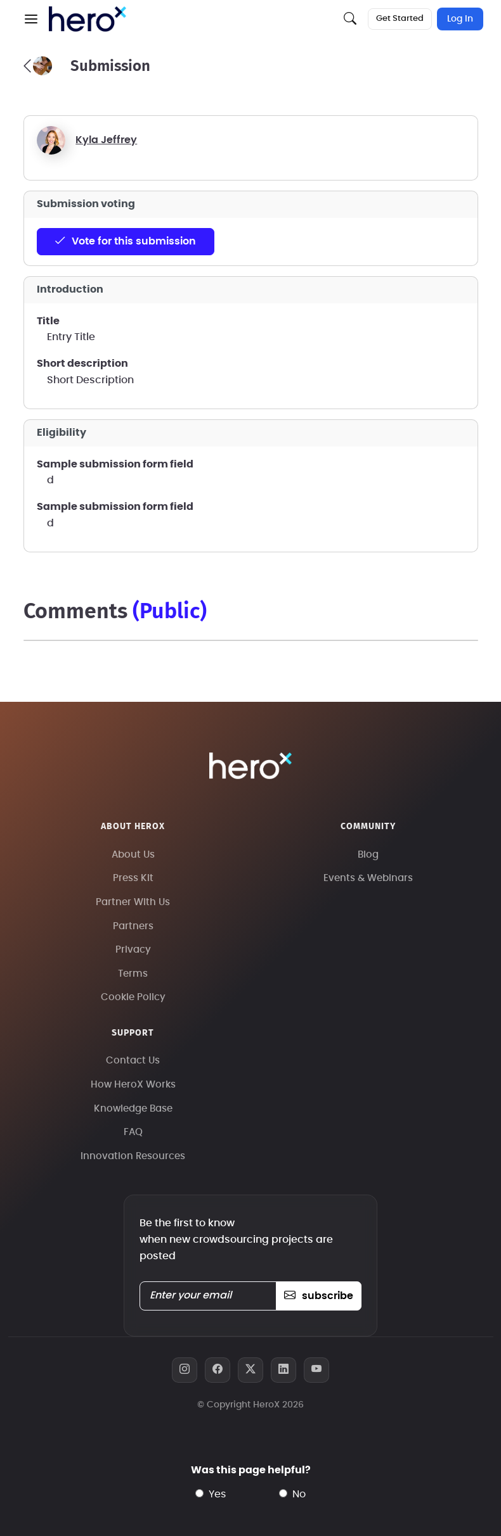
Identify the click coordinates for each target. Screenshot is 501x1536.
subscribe (318, 1296)
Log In (460, 19)
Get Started (400, 19)
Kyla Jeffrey (106, 140)
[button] (31, 19)
